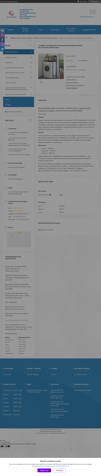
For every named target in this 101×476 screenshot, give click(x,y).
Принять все (44, 470)
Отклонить (59, 470)
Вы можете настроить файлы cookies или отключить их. (50, 466)
